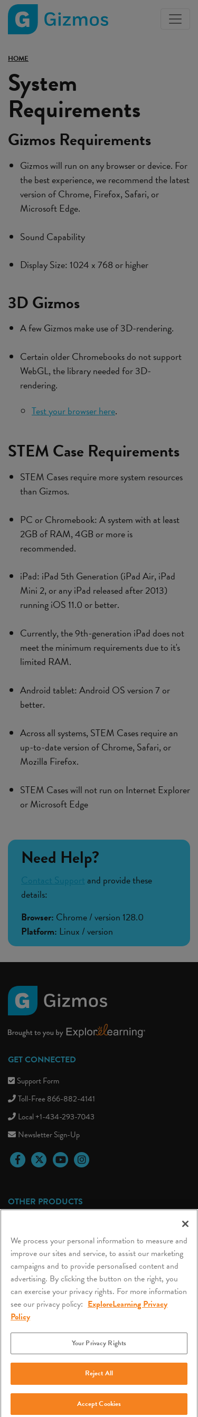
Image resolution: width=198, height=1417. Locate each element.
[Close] (185, 1230)
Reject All (99, 1379)
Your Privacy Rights (99, 1349)
